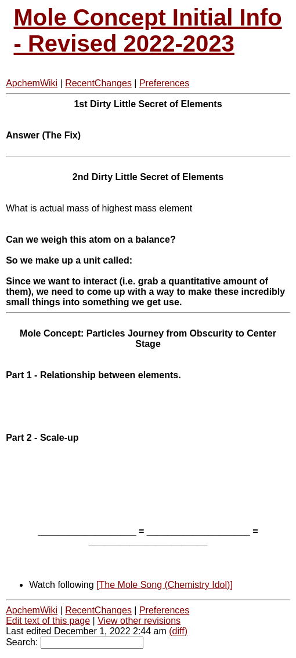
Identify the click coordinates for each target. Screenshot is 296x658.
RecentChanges (98, 83)
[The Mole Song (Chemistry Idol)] (164, 585)
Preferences (164, 83)
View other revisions (139, 621)
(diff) (178, 631)
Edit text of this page (48, 621)
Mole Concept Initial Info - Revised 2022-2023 (148, 30)
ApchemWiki (31, 83)
